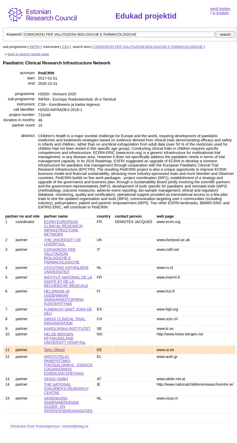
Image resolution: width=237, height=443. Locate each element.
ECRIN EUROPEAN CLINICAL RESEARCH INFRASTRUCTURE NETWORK (63, 228)
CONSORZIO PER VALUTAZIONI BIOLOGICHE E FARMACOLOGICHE (148, 47)
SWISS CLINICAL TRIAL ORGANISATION (65, 321)
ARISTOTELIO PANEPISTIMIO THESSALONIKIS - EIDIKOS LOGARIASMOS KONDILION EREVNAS (68, 365)
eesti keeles (220, 9)
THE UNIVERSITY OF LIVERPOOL (62, 242)
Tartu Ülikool (54, 350)
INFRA (35, 47)
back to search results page (28, 54)
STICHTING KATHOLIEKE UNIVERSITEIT (66, 269)
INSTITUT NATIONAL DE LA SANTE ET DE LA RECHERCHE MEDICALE (68, 281)
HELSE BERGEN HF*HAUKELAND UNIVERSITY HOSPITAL (65, 338)
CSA (65, 47)
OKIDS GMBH (56, 379)
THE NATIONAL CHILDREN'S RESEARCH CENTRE (66, 388)
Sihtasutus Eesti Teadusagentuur (35, 426)
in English (220, 13)
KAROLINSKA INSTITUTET (67, 328)
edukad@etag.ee (76, 426)
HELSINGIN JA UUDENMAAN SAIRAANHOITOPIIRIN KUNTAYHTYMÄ (64, 297)
